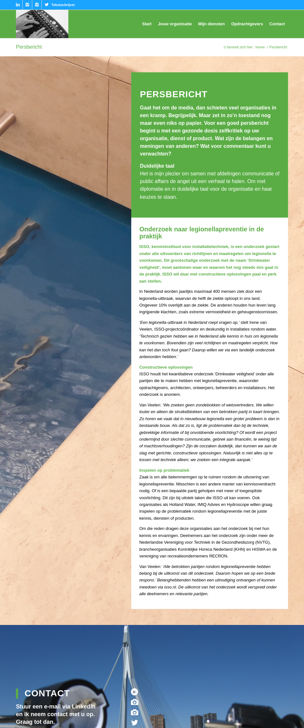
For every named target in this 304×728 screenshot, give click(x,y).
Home (260, 47)
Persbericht (29, 47)
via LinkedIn (78, 706)
